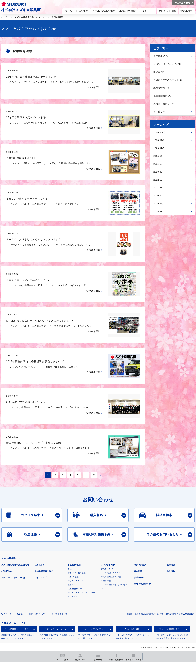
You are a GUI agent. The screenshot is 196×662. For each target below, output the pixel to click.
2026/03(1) (159, 132)
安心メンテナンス (75, 580)
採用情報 (171, 571)
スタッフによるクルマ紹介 (13, 577)
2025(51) (158, 156)
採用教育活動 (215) (163, 103)
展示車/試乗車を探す (43, 571)
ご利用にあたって (37, 614)
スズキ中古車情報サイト (170, 629)
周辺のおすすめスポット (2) (168, 80)
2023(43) (158, 172)
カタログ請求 (140, 565)
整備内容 (72, 584)
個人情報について (59, 614)
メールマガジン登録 (94, 629)
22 (94, 475)
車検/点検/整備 (74, 565)
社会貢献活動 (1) (162, 96)
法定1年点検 (73, 576)
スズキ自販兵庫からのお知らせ (30, 17)
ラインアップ (40, 577)
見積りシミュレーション (55, 629)
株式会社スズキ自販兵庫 (21, 10)
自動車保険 (106, 580)
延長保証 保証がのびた (111, 576)
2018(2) (157, 211)
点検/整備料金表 (75, 588)
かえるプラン (107, 568)
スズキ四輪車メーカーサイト (17, 629)
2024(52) (158, 164)
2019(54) (158, 203)
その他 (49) (159, 111)
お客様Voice (6, 571)
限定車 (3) (158, 72)
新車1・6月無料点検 (77, 572)
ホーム (4, 17)
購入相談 (138, 571)
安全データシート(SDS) (12, 614)
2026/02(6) (159, 140)
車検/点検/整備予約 (142, 584)
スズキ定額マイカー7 (110, 572)
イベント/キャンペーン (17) (167, 64)
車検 (70, 568)
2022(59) (158, 180)
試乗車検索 (139, 577)
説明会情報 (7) (161, 88)
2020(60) (158, 195)
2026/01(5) (159, 148)
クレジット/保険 (108, 565)
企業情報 (171, 565)
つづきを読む (93, 87)
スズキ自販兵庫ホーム (11, 558)
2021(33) (158, 187)
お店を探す (39, 565)
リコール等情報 (132, 629)
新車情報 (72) (160, 56)
